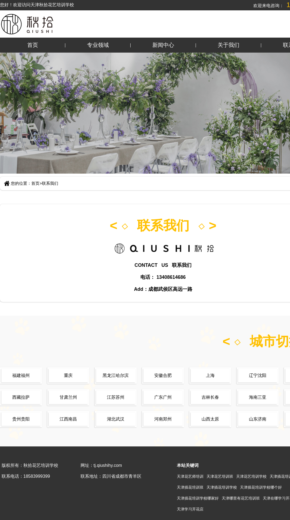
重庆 (68, 375)
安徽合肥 (163, 375)
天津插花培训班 (190, 487)
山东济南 (257, 419)
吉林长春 (210, 397)
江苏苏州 (115, 397)
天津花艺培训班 (219, 476)
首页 (32, 45)
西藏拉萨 (21, 397)
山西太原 (210, 419)
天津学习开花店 (190, 509)
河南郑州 (163, 419)
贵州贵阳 (21, 419)
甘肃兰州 (68, 397)
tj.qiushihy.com (108, 465)
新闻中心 (163, 45)
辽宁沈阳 (257, 375)
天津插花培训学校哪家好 (198, 498)
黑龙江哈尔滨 (116, 375)
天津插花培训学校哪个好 (261, 487)
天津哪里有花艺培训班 (241, 498)
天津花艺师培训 (190, 476)
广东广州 (163, 397)
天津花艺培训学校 (251, 476)
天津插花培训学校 (221, 487)
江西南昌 (68, 419)
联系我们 (50, 183)
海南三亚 (257, 397)
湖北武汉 (115, 419)
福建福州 (21, 375)
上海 (210, 375)
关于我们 (228, 45)
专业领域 (98, 45)
